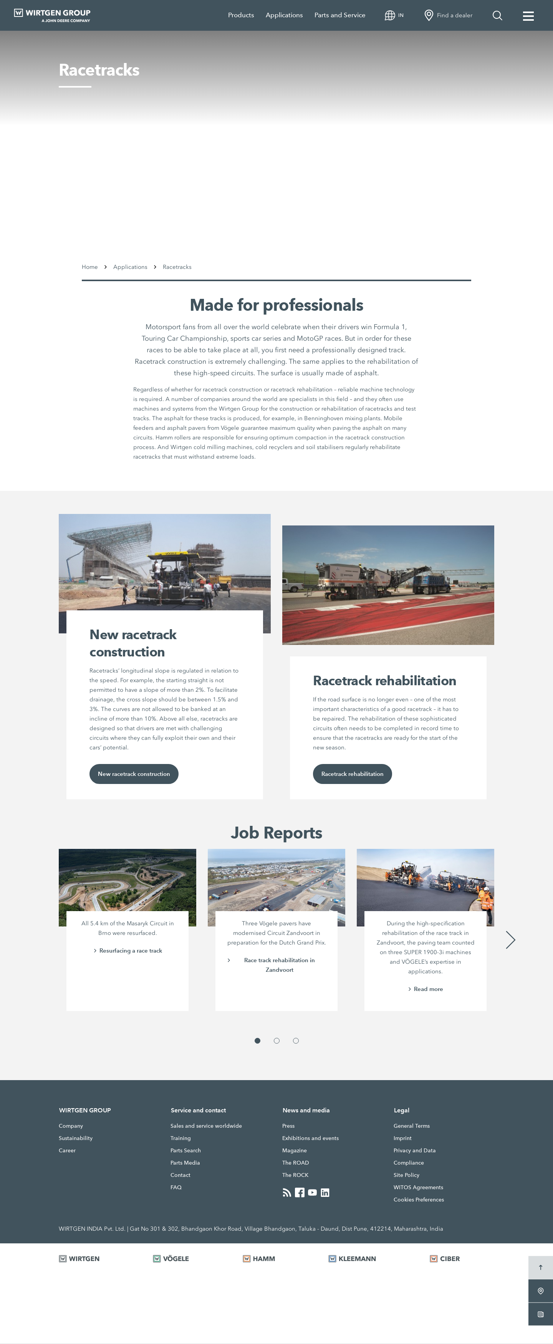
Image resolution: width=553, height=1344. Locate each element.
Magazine (294, 1150)
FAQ (176, 1187)
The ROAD (295, 1163)
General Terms (412, 1126)
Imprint (403, 1138)
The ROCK (295, 1175)
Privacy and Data (415, 1150)
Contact (180, 1175)
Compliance (409, 1163)
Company (71, 1126)
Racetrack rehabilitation (352, 774)
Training (181, 1138)
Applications (284, 15)
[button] (257, 1041)
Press (288, 1126)
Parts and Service (340, 15)
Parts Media (185, 1163)
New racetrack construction (134, 774)
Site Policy (406, 1175)
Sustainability (76, 1138)
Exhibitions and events (310, 1138)
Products (241, 15)
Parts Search (186, 1150)
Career (67, 1150)
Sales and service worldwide (206, 1126)
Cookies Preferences (419, 1200)
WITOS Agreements (418, 1187)
